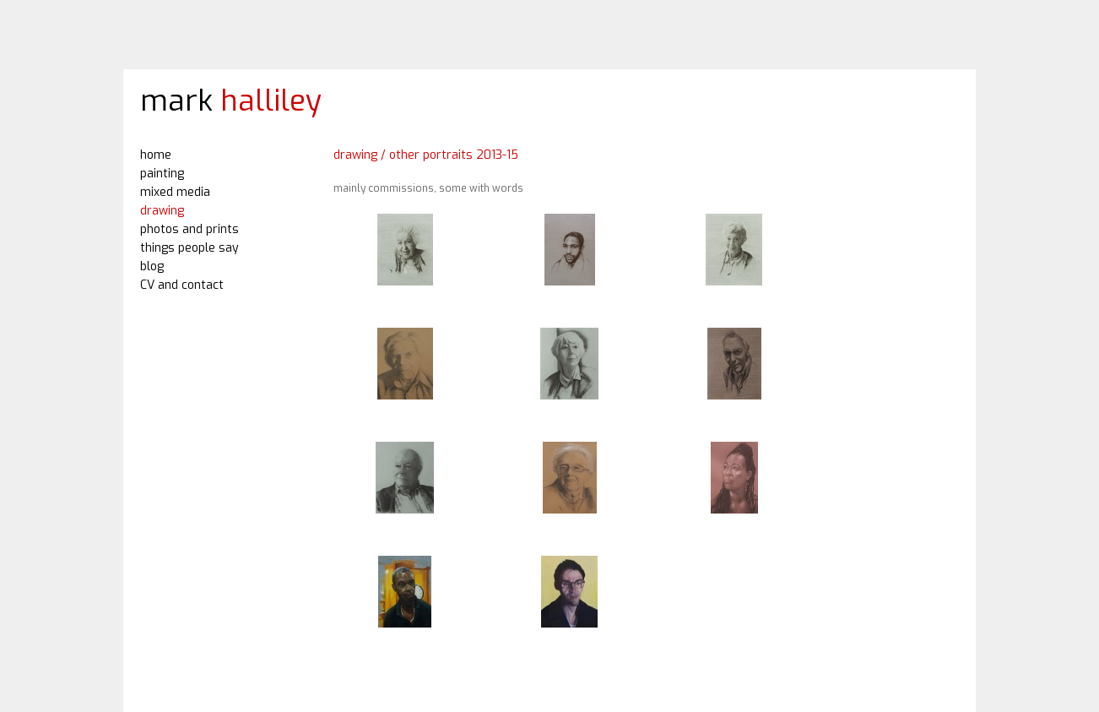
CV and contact (182, 285)
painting (162, 174)
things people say (189, 248)
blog (152, 266)
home (155, 155)
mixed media (175, 192)
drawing (162, 211)
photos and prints (189, 229)
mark (231, 100)
